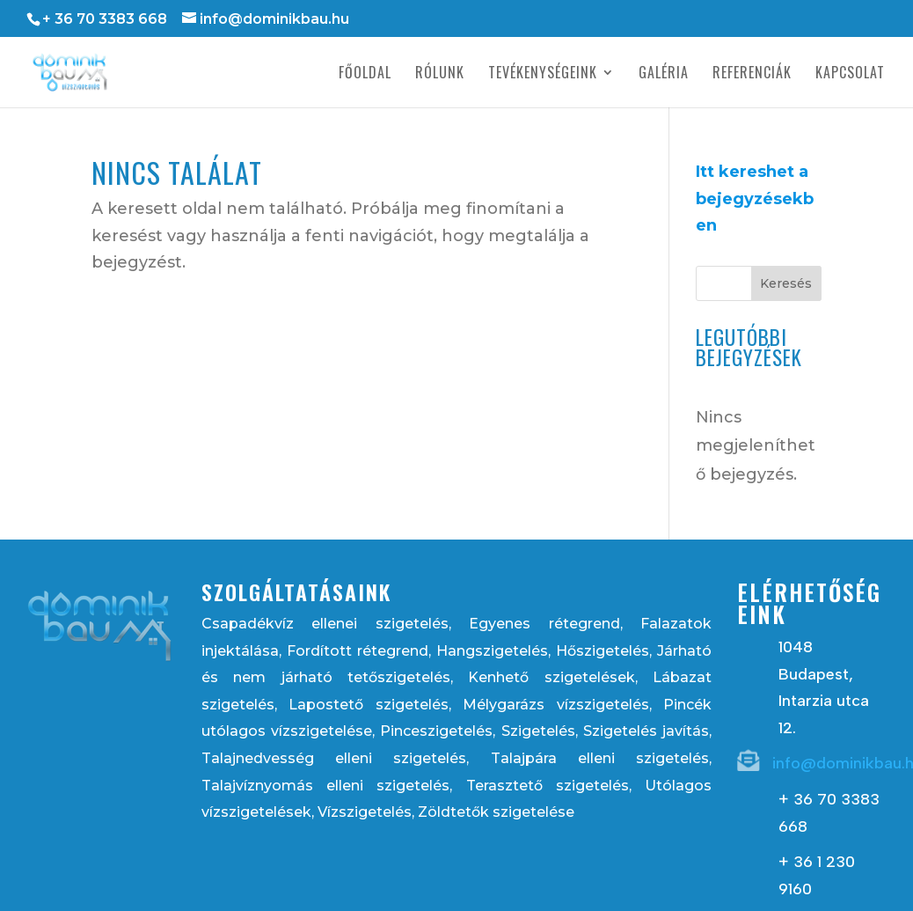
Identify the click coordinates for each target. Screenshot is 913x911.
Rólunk (439, 74)
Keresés (786, 283)
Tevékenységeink (542, 74)
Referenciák (752, 74)
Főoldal (365, 74)
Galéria (664, 74)
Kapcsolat (850, 74)
